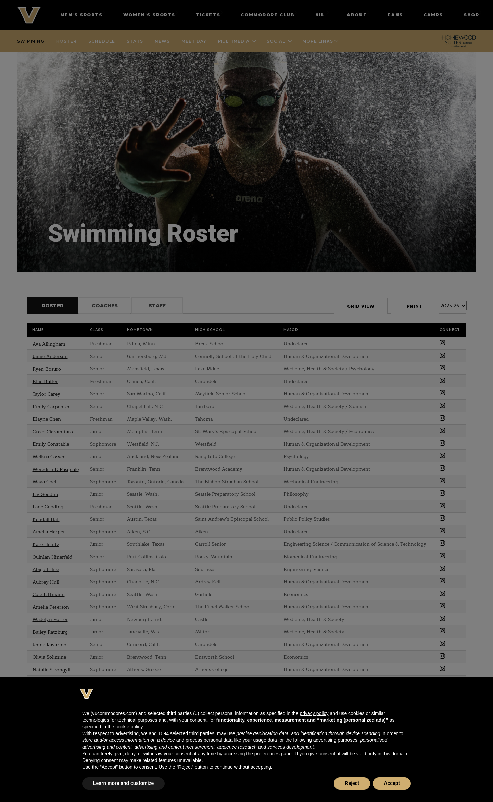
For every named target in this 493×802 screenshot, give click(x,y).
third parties (201, 733)
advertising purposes (335, 740)
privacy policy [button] (314, 713)
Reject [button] (352, 783)
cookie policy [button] (128, 726)
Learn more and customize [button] (123, 783)
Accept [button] (392, 783)
